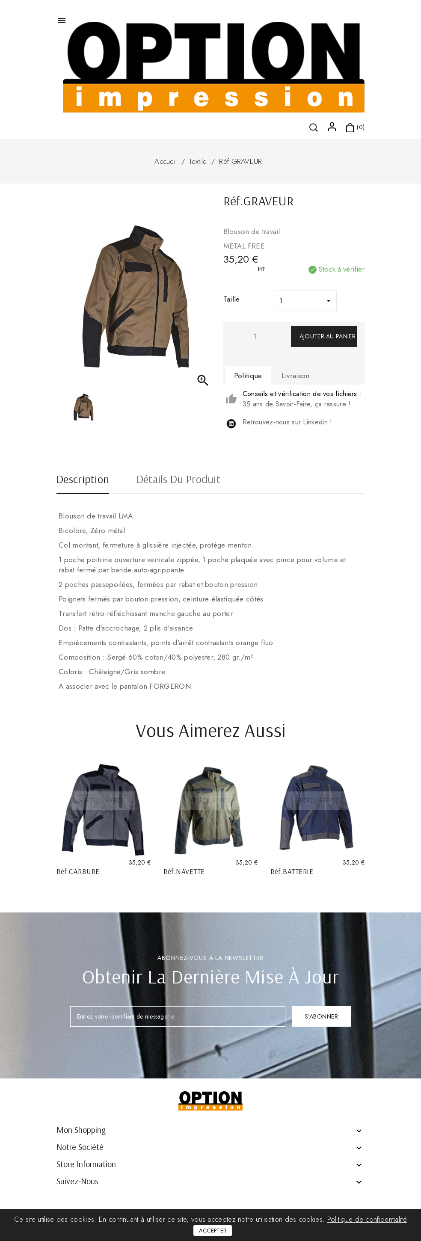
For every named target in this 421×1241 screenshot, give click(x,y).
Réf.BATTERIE (291, 871)
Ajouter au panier (327, 336)
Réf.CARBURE (78, 871)
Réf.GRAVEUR (240, 161)
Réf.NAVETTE (184, 871)
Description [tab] (82, 480)
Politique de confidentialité (367, 1219)
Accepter (212, 1230)
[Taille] (306, 300)
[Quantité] (255, 336)
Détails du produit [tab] (178, 480)
